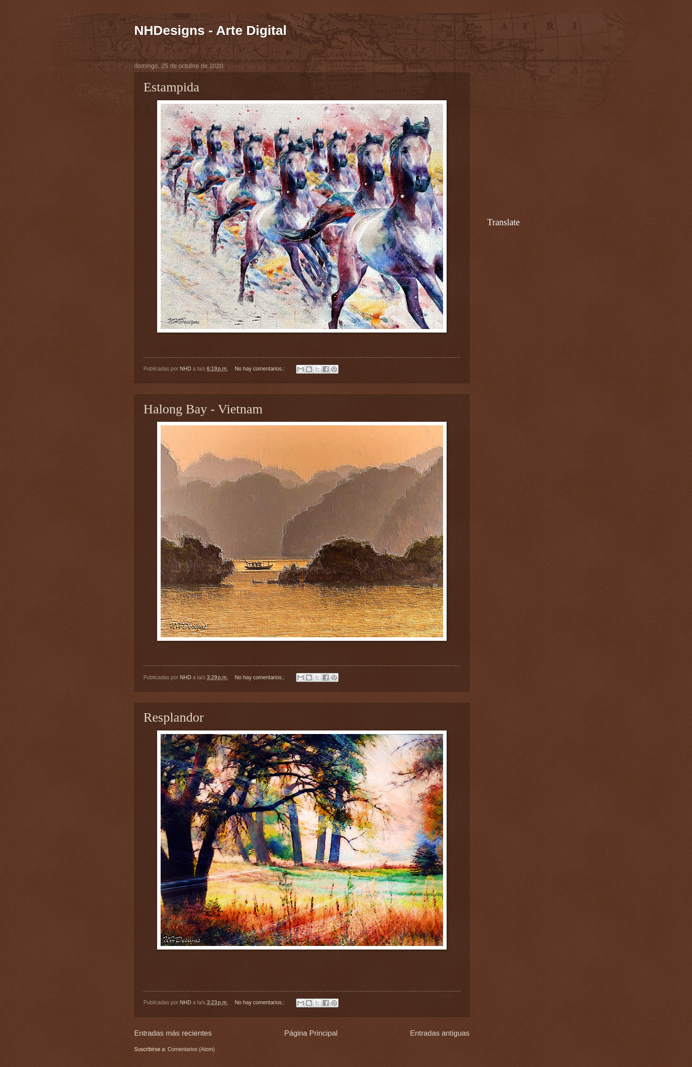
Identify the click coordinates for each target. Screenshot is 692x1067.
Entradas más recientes (173, 1033)
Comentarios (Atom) (191, 1049)
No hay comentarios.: (260, 369)
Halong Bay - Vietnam (203, 408)
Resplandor (173, 717)
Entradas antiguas (440, 1033)
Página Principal (311, 1033)
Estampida (171, 86)
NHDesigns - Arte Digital (210, 30)
